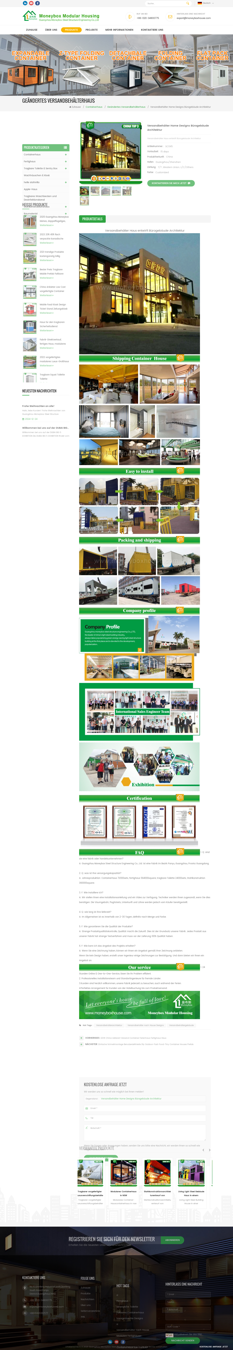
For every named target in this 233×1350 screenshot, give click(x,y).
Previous (203, 1150)
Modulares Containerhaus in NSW (128, 1193)
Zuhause (31, 30)
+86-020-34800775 (148, 18)
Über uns (51, 30)
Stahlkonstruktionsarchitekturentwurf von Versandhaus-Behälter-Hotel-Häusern (162, 1194)
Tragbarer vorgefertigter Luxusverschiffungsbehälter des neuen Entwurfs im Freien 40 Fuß (94, 1194)
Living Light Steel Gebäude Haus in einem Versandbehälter (196, 1194)
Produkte (71, 30)
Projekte (92, 30)
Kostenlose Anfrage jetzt (214, 1346)
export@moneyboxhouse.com (194, 18)
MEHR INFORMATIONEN (119, 30)
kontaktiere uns (152, 30)
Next (209, 1150)
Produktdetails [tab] (92, 219)
